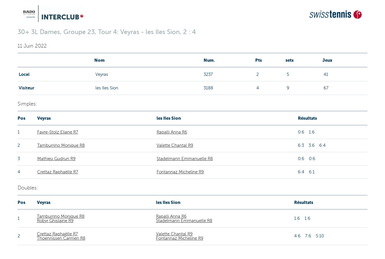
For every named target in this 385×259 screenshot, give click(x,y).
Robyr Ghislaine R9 (55, 220)
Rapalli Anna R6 (172, 132)
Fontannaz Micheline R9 (180, 172)
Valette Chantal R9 (175, 145)
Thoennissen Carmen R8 (61, 238)
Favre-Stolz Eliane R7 (57, 132)
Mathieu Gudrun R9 (56, 158)
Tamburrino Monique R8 (61, 145)
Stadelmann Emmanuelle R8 (185, 158)
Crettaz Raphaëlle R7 (57, 172)
